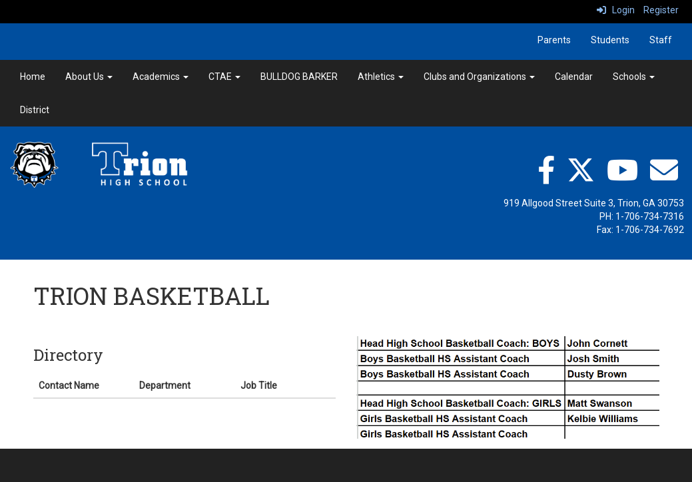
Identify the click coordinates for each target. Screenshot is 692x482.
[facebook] (546, 170)
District (34, 110)
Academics (160, 76)
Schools (634, 76)
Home (32, 76)
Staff (660, 40)
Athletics (381, 76)
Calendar (574, 76)
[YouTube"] (622, 170)
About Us (89, 76)
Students (610, 40)
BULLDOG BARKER (299, 76)
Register (661, 10)
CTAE (224, 76)
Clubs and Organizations (479, 76)
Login (616, 10)
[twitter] (581, 170)
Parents (554, 40)
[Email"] (664, 170)
